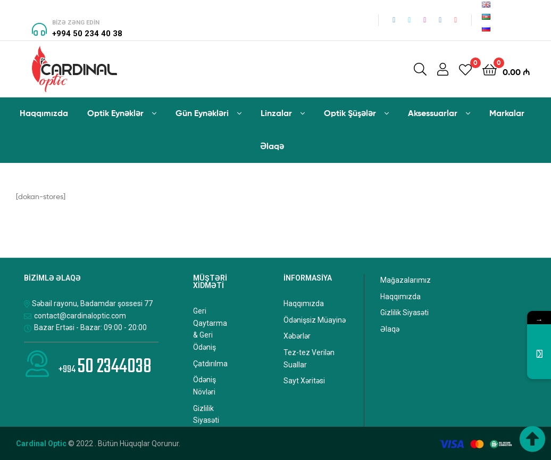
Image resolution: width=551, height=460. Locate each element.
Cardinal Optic (41, 443)
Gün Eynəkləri (202, 113)
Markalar (506, 113)
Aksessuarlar (432, 113)
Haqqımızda (44, 113)
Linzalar (276, 113)
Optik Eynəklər (115, 113)
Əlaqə (272, 146)
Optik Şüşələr (350, 113)
